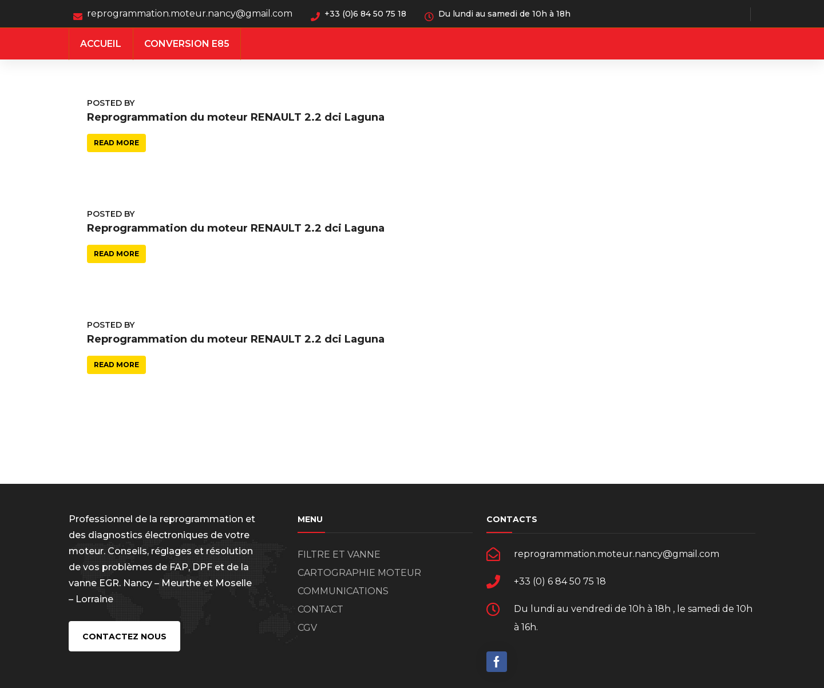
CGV (307, 627)
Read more (116, 142)
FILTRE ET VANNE (339, 554)
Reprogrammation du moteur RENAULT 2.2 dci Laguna (236, 117)
